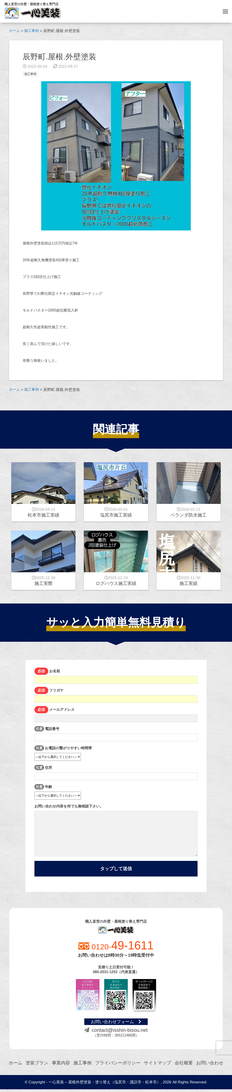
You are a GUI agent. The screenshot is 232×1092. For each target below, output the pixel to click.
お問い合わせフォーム (116, 1024)
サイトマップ (157, 1065)
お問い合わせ (209, 1065)
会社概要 (184, 1065)
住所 (116, 772)
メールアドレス (116, 714)
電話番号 (116, 734)
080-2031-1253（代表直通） (116, 974)
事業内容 (61, 1065)
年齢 (57, 791)
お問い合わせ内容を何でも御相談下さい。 (116, 830)
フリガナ (116, 695)
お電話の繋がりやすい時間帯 (63, 752)
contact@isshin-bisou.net (115, 1033)
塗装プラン (37, 1065)
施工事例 (30, 74)
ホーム (15, 1065)
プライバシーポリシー (117, 1065)
